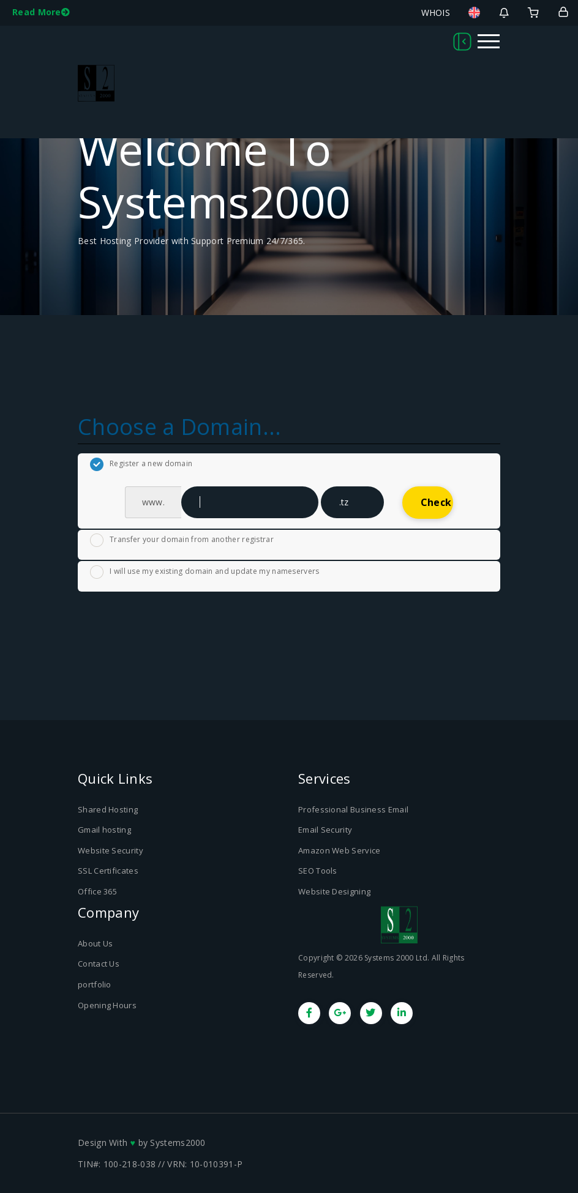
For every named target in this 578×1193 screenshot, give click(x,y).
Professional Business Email (353, 809)
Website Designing (334, 891)
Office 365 (97, 891)
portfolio (94, 984)
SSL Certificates (108, 870)
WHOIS (436, 12)
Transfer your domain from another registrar (182, 540)
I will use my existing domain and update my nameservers (205, 572)
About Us (95, 943)
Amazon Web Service (339, 850)
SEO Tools (317, 870)
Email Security (325, 829)
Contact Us (98, 963)
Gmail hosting (104, 829)
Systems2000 (177, 1142)
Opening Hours (107, 1005)
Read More (41, 12)
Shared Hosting (108, 809)
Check (436, 502)
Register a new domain (141, 464)
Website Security (110, 850)
